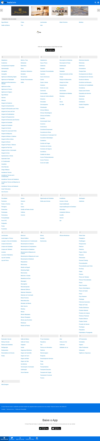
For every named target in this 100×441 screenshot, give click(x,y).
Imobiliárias (62, 198)
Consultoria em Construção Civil (48, 135)
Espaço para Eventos (84, 90)
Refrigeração (4, 347)
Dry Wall (62, 104)
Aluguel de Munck (5, 142)
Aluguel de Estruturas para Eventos (10, 119)
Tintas (41, 361)
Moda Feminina (63, 22)
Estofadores (82, 101)
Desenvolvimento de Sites (66, 74)
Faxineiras (4, 201)
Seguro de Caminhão (26, 353)
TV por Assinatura (44, 339)
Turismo (42, 378)
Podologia (81, 299)
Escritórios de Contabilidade (86, 85)
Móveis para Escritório (26, 320)
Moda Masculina (25, 300)
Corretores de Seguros (46, 148)
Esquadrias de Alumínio (85, 93)
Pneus (80, 293)
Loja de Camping (5, 257)
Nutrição (42, 238)
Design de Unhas (64, 82)
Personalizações (83, 263)
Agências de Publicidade (7, 79)
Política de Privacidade (20, 409)
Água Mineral (4, 22)
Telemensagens (44, 353)
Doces (61, 101)
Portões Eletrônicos (84, 307)
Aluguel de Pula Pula (6, 147)
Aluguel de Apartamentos (7, 105)
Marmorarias (24, 272)
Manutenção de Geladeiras (27, 249)
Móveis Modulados (25, 314)
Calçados (42, 68)
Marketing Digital (25, 270)
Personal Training (83, 260)
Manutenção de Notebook (27, 259)
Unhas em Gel (63, 342)
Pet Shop (81, 268)
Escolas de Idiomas (84, 79)
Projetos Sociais (83, 321)
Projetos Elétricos (83, 318)
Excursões (81, 107)
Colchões (42, 118)
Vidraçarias (82, 350)
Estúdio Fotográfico (84, 104)
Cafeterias (42, 65)
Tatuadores (43, 342)
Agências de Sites (5, 86)
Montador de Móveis (26, 303)
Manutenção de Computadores (28, 246)
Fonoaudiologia (5, 217)
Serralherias (24, 364)
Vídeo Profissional (83, 347)
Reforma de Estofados (7, 344)
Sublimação (24, 369)
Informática (62, 209)
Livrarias (3, 252)
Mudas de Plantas (25, 325)
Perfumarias (82, 257)
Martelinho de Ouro (25, 278)
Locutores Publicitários (7, 254)
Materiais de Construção (27, 295)
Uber (41, 25)
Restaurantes (4, 350)
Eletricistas (81, 63)
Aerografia (4, 74)
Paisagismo (82, 238)
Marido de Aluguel (25, 267)
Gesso (22, 206)
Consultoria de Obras (45, 132)
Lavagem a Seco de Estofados (9, 241)
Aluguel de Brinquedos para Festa (10, 108)
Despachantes (63, 85)
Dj (60, 99)
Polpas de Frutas (83, 304)
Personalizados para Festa (85, 266)
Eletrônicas (82, 65)
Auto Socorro (4, 191)
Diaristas (62, 88)
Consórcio (42, 124)
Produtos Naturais (83, 310)
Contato (3, 409)
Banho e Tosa (24, 60)
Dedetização (63, 65)
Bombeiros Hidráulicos (26, 71)
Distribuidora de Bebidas (66, 93)
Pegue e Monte (83, 252)
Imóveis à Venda (64, 201)
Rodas (3, 355)
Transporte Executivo (45, 369)
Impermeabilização (64, 204)
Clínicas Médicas (44, 110)
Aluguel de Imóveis (6, 128)
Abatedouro (4, 60)
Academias (4, 63)
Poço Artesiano (83, 296)
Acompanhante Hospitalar (7, 65)
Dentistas (62, 68)
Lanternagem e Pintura (7, 238)
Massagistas (24, 284)
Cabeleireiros (43, 60)
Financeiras (4, 209)
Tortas (41, 364)
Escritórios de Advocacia (85, 82)
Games (22, 198)
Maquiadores (24, 261)
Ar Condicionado (5, 161)
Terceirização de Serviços (46, 358)
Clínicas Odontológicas (46, 112)
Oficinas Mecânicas (64, 235)
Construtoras (43, 126)
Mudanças (23, 322)
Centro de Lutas (44, 88)
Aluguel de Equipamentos (7, 117)
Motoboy (81, 22)
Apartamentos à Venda (7, 155)
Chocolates (43, 101)
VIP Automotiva (83, 339)
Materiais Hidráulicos (26, 292)
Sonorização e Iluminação (27, 366)
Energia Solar (82, 71)
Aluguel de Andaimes (6, 103)
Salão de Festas (25, 342)
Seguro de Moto (25, 358)
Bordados (23, 74)
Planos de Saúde (83, 291)
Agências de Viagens (6, 92)
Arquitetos (4, 164)
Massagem (23, 281)
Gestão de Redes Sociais (27, 209)
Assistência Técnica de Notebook (9, 186)
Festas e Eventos (5, 204)
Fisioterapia (4, 212)
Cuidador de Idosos (45, 154)
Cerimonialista (43, 93)
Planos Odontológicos (84, 288)
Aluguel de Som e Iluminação (8, 150)
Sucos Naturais (25, 372)
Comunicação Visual (45, 121)
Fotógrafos (4, 223)
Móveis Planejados (25, 317)
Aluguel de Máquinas (6, 133)
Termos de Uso (10, 409)
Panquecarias (82, 243)
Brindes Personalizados (27, 79)
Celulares (42, 85)
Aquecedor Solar (5, 158)
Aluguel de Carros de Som (8, 111)
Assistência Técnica (6, 172)
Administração (5, 68)
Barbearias (23, 63)
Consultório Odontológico (46, 137)
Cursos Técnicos (44, 160)
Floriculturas (4, 215)
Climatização (43, 107)
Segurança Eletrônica (26, 350)
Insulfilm (62, 215)
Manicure (23, 235)
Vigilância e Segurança (85, 353)
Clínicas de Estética (45, 115)
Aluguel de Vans (5, 153)
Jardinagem (82, 198)
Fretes (22, 22)
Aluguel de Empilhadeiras (7, 114)
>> (98, 10)
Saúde (22, 347)
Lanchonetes (43, 22)
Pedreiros (81, 249)
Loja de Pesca (5, 260)
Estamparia (82, 96)
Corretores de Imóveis (45, 146)
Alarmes (3, 97)
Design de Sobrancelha (65, 79)
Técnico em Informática (46, 347)
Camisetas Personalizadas (47, 71)
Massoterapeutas (25, 286)
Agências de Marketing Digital (8, 76)
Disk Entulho (63, 90)
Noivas (42, 235)
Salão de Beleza (5, 25)
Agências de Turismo (6, 89)
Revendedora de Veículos (7, 353)
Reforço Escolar (5, 342)
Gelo (22, 204)
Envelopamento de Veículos (86, 76)
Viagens (81, 344)
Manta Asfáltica (25, 238)
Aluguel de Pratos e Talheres (8, 144)
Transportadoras (44, 366)
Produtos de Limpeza (84, 313)
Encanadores (82, 68)
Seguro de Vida (25, 361)
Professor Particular (84, 315)
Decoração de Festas (65, 63)
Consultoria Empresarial (46, 129)
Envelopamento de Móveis (85, 74)
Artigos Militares (5, 169)
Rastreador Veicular (6, 339)
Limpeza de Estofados (7, 246)
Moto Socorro (24, 306)
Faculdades (4, 198)
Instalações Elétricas (65, 212)
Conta (37, 438)
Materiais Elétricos (25, 289)
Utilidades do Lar (64, 347)
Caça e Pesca (43, 63)
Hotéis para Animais (45, 201)
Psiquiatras (82, 329)
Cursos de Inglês (44, 162)
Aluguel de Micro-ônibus (7, 139)
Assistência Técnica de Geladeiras (10, 179)
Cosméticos (43, 151)
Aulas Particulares (6, 189)
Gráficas (23, 212)
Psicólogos (81, 327)
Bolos (22, 68)
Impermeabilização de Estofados (68, 206)
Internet (61, 217)
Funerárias (4, 228)
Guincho (23, 215)
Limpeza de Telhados (6, 249)
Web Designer (5, 384)
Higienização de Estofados (47, 198)
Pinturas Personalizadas (85, 279)
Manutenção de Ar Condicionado (29, 241)
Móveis (22, 311)
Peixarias (81, 254)
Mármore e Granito (25, 275)
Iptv (60, 220)
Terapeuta (42, 355)
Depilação (62, 71)
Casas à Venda (44, 82)
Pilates (80, 271)
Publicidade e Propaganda (85, 332)
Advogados (4, 71)
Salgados (23, 344)
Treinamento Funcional (46, 375)
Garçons (23, 201)
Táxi (22, 25)
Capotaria (42, 74)
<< (1, 10)
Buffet (22, 82)
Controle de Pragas (45, 143)
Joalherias (81, 201)
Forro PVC (4, 220)
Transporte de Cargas (45, 372)
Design (61, 76)
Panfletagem (82, 241)
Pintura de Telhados (84, 277)
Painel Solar (82, 235)
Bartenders (23, 65)
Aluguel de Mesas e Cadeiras (8, 136)
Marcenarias (24, 264)
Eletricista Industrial (84, 60)
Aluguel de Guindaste (6, 122)
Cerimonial (43, 90)
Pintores (81, 274)
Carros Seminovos (45, 76)
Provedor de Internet (84, 324)
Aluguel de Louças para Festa (8, 130)
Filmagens (4, 206)
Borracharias (24, 76)
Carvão (42, 79)
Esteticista (81, 99)
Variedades (82, 342)
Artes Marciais (5, 166)
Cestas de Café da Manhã (46, 96)
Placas (80, 282)
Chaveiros (42, 99)
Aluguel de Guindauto (6, 125)
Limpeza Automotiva (6, 243)
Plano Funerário (83, 285)
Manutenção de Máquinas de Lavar (30, 256)
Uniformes (62, 344)
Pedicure (81, 246)
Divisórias (62, 96)
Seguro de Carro (25, 355)
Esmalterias (82, 88)
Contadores (43, 140)
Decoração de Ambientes (66, 60)
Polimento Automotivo (84, 302)
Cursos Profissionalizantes (47, 157)
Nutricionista (43, 241)
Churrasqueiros (44, 104)
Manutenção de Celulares (27, 243)
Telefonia (42, 350)
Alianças (3, 100)
